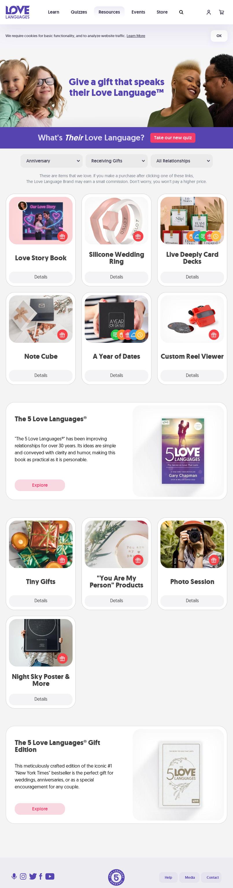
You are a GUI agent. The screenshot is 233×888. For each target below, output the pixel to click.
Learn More (136, 35)
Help (168, 877)
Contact (213, 877)
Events (138, 12)
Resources (109, 12)
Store (162, 12)
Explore (40, 485)
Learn (53, 12)
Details (40, 277)
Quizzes (79, 12)
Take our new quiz (173, 138)
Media (190, 877)
